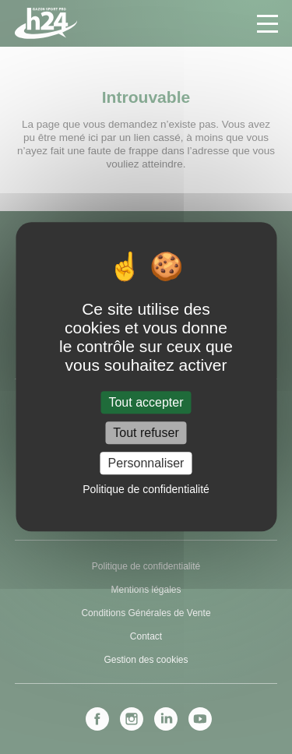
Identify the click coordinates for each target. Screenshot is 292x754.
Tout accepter (145, 402)
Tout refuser (145, 432)
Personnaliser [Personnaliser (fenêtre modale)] (146, 463)
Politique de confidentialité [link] (146, 490)
